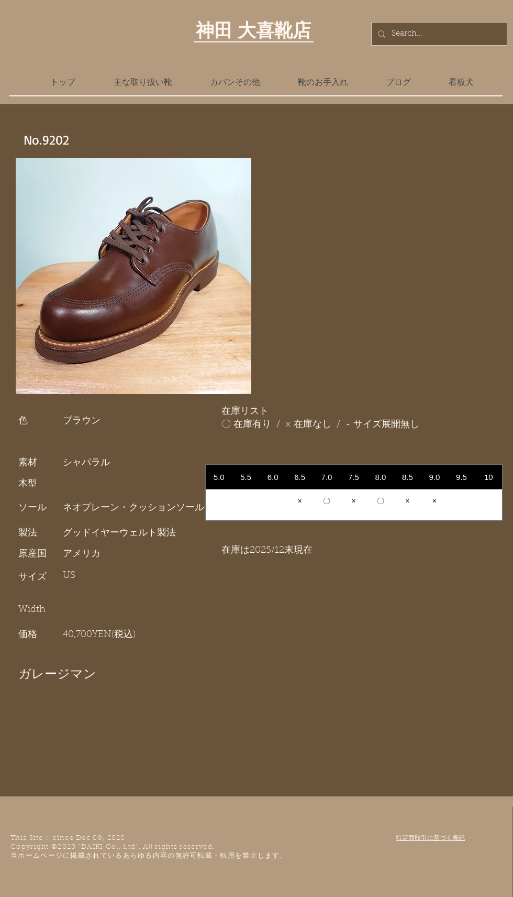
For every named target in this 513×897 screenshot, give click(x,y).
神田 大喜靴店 (253, 29)
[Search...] (438, 34)
